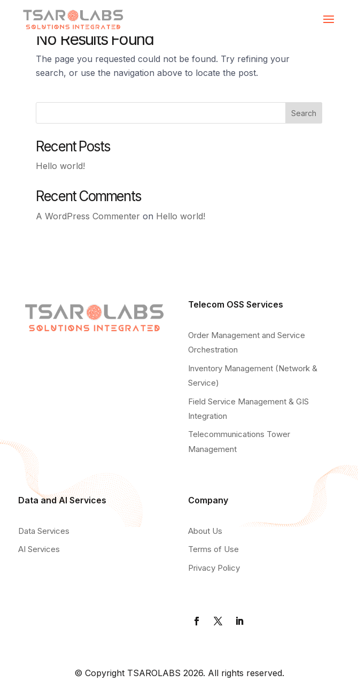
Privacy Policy (214, 568)
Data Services (43, 531)
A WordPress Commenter (88, 216)
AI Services (39, 549)
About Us (205, 531)
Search (303, 113)
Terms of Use (213, 549)
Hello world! (60, 165)
